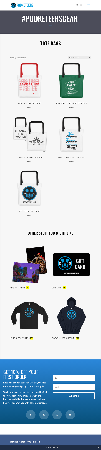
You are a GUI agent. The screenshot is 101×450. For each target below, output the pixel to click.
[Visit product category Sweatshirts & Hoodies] (71, 318)
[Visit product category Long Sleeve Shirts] (29, 318)
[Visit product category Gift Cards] (71, 268)
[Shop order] (79, 57)
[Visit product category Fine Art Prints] (29, 268)
